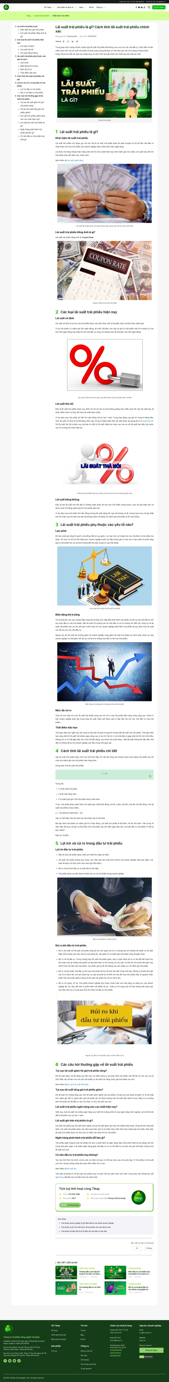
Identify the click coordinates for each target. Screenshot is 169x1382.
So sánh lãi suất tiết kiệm (78, 1084)
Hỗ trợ (91, 7)
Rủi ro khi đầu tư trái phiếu (31, 92)
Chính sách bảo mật (58, 1335)
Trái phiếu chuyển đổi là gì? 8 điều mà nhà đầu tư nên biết (84, 1231)
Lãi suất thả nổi (26, 49)
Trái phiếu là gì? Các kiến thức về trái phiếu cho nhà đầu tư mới (85, 1227)
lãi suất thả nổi (146, 421)
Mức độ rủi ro (26, 69)
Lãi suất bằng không (29, 53)
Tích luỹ (54, 1351)
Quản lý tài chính (41, 16)
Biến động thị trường (29, 66)
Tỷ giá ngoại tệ (86, 1368)
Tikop (61, 1177)
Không (149, 1248)
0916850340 (115, 1356)
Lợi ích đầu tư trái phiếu (30, 89)
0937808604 (115, 1353)
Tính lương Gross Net (88, 1364)
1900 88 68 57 (139, 1)
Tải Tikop (159, 7)
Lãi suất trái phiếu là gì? (27, 26)
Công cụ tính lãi (86, 1351)
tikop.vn (142, 1340)
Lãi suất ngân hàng (75, 160)
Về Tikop (49, 7)
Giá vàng (84, 1355)
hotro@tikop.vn (161, 1)
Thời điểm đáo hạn (28, 73)
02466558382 (116, 1350)
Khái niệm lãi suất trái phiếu (32, 30)
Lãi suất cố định (27, 46)
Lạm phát (24, 62)
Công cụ (101, 7)
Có (137, 1248)
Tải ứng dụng (70, 1205)
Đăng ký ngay (151, 1350)
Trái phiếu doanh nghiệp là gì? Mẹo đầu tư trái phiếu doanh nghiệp (87, 1223)
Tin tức (83, 1330)
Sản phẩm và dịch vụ (67, 7)
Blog (82, 7)
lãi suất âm (71, 1168)
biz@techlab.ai (145, 1333)
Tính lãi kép (85, 1360)
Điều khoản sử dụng (58, 1339)
